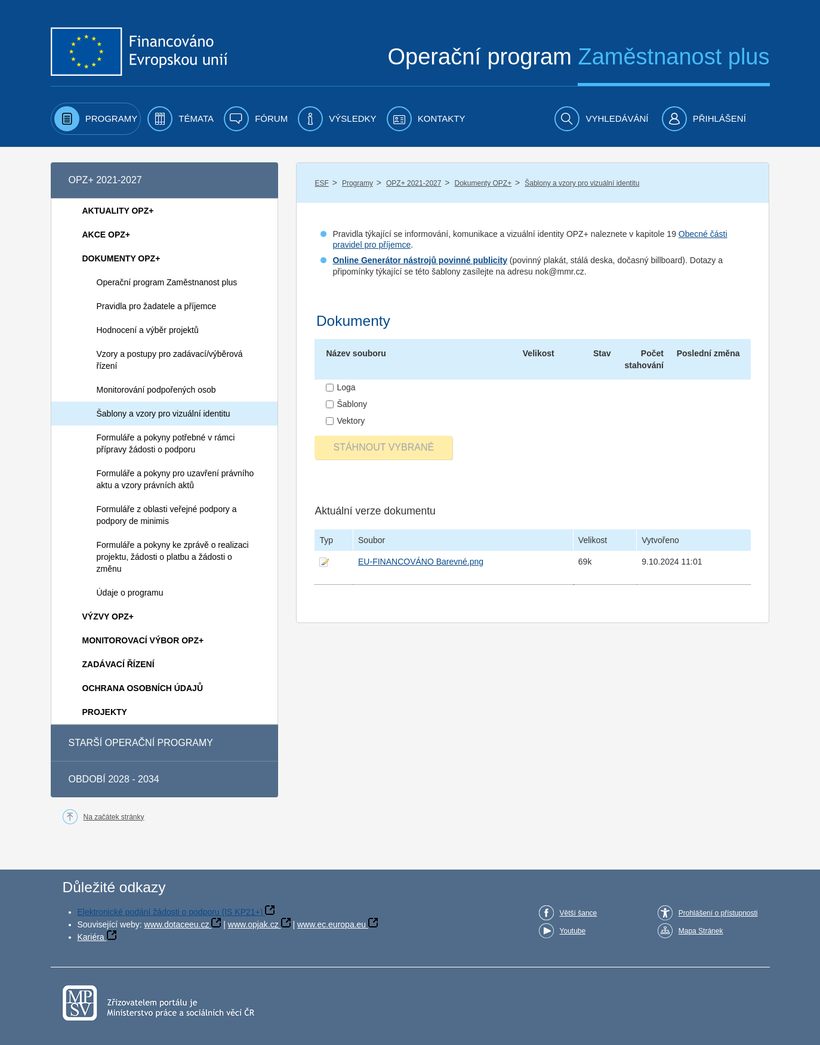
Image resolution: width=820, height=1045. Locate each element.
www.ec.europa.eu (331, 924)
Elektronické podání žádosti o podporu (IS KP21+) (170, 912)
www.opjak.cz (253, 924)
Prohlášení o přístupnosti (718, 913)
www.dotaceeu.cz (176, 924)
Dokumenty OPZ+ (482, 183)
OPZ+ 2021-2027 (413, 183)
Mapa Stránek (701, 931)
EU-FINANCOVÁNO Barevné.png (420, 561)
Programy (357, 183)
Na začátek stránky (114, 817)
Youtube (573, 931)
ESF (321, 183)
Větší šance (578, 913)
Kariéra (91, 937)
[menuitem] (96, 119)
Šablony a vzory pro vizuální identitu (582, 183)
